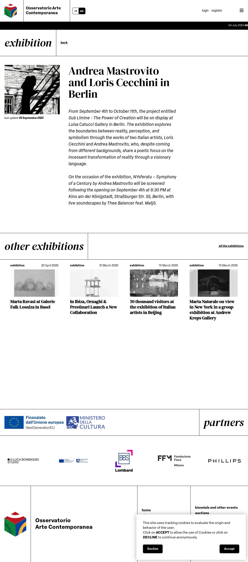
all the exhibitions (231, 246)
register (216, 10)
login (205, 10)
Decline (152, 549)
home (146, 510)
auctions (202, 513)
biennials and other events (216, 508)
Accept (229, 549)
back (64, 42)
